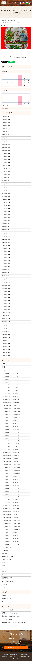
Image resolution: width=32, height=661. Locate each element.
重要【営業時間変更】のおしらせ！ (11, 616)
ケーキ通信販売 (6, 550)
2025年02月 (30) (6, 159)
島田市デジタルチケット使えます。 (11, 613)
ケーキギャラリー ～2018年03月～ (11, 426)
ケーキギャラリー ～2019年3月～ (11, 390)
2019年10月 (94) (6, 355)
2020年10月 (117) (6, 319)
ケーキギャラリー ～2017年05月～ (11, 455)
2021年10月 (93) (6, 282)
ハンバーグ (4, 568)
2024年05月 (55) (6, 187)
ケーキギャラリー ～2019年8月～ (11, 376)
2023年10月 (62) (6, 208)
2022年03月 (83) (6, 266)
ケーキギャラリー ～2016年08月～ (11, 482)
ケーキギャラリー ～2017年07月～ (11, 449)
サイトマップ (5, 587)
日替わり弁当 (5, 553)
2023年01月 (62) (6, 236)
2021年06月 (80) (6, 294)
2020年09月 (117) (6, 322)
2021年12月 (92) (6, 276)
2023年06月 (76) (6, 220)
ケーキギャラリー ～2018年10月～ (11, 405)
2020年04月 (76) (6, 337)
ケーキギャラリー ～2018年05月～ (11, 420)
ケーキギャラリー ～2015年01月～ (11, 538)
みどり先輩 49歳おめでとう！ (22, 57)
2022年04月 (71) (6, 263)
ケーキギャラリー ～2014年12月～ (11, 541)
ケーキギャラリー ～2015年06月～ (11, 523)
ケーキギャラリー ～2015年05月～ (11, 526)
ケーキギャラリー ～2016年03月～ (11, 497)
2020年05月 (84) (6, 334)
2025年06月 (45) (6, 147)
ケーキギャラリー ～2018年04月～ (11, 423)
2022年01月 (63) (6, 273)
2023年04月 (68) (6, 226)
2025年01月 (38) (6, 162)
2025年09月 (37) (6, 138)
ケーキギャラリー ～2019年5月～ (11, 385)
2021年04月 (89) (6, 300)
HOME (2, 20)
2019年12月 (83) (6, 349)
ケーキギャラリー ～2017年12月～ (11, 435)
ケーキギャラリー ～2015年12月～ (11, 505)
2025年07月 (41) (6, 144)
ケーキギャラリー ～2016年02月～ (11, 499)
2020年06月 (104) (6, 331)
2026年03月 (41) (6, 119)
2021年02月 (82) (6, 306)
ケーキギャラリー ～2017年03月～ (11, 461)
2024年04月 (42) (6, 190)
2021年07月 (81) (6, 291)
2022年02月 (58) (6, 269)
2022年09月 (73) (6, 248)
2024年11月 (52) (6, 168)
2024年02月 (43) (6, 196)
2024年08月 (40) (6, 177)
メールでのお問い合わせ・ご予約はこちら (16, 647)
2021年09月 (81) (6, 285)
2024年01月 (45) (6, 199)
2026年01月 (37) (6, 125)
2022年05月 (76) (6, 260)
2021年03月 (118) (6, 303)
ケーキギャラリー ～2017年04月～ (11, 458)
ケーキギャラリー (11, 20)
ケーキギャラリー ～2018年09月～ (11, 408)
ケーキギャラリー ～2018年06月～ (11, 417)
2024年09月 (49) (6, 174)
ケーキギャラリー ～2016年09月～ (11, 479)
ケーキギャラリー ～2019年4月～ (11, 387)
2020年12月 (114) (6, 312)
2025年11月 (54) (6, 131)
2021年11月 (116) (6, 279)
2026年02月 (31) (6, 122)
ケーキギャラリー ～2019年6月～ (11, 382)
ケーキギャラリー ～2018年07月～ (11, 414)
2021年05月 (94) (6, 297)
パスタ (3, 565)
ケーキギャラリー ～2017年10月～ (11, 441)
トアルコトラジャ (6, 559)
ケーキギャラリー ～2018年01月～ (11, 432)
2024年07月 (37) (6, 180)
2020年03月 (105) (6, 340)
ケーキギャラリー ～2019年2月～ (11, 393)
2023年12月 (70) (6, 202)
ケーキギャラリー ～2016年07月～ (11, 485)
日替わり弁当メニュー (7, 556)
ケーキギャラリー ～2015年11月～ (11, 508)
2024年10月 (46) (6, 171)
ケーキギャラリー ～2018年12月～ (11, 399)
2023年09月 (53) (6, 211)
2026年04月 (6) (5, 116)
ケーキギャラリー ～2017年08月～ (11, 446)
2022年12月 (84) (6, 239)
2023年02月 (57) (6, 233)
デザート (4, 572)
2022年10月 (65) (6, 245)
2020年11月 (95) (6, 315)
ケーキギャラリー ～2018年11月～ (11, 402)
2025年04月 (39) (6, 153)
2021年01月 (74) (6, 309)
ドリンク (4, 575)
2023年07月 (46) (6, 217)
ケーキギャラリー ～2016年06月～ (11, 488)
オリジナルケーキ (6, 547)
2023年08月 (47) (6, 214)
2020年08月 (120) (6, 325)
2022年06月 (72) (6, 257)
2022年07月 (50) (6, 254)
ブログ (3, 601)
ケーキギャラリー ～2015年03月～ (11, 532)
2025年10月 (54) (6, 134)
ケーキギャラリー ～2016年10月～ (11, 476)
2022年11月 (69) (6, 242)
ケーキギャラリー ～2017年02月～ (11, 464)
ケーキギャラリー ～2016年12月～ (11, 470)
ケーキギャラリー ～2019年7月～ (11, 379)
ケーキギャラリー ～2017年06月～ (11, 452)
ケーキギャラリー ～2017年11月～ (11, 438)
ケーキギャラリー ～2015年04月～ (11, 529)
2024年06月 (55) (6, 184)
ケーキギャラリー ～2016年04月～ (11, 494)
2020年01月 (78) (6, 346)
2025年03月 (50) (6, 156)
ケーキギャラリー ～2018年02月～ (11, 429)
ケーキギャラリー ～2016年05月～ (11, 491)
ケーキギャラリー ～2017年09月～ (11, 443)
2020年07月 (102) (6, 328)
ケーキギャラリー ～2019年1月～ (11, 396)
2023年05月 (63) (6, 223)
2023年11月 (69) (6, 205)
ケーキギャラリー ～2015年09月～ (11, 514)
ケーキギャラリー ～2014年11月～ (11, 544)
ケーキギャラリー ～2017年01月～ (11, 467)
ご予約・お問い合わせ (7, 581)
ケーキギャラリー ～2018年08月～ (11, 411)
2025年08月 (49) (6, 141)
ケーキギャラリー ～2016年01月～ (11, 502)
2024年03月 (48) (6, 193)
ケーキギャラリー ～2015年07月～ (11, 520)
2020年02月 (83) (6, 343)
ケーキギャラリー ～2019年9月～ (11, 373)
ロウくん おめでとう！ (8, 610)
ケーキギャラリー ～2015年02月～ (11, 535)
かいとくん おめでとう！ (8, 619)
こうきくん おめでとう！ (9, 56)
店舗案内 (4, 367)
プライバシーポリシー (7, 584)
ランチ (3, 562)
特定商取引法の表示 (7, 578)
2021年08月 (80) (6, 288)
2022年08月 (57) (6, 251)
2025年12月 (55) (6, 128)
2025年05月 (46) (6, 150)
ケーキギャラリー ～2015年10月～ (11, 511)
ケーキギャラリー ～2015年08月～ (11, 517)
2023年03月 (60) (6, 230)
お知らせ (4, 595)
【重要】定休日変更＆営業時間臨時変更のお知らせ (15, 622)
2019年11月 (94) (6, 352)
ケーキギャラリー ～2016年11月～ (11, 473)
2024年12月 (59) (6, 165)
